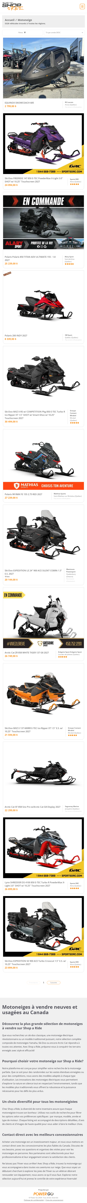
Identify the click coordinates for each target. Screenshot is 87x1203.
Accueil (9, 20)
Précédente (33, 982)
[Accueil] (13, 6)
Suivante (53, 982)
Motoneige (25, 20)
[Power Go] (43, 1194)
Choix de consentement (54, 1200)
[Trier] (64, 32)
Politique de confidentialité (34, 1200)
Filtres (22, 32)
